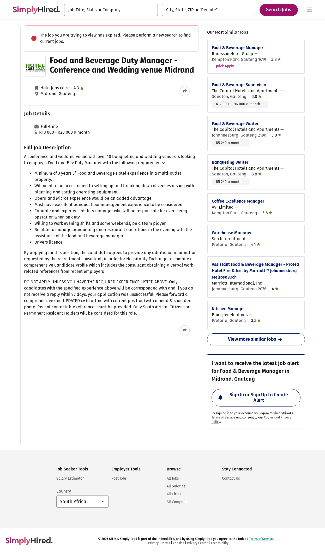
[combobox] (111, 10)
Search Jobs (278, 10)
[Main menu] (309, 10)
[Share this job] (184, 91)
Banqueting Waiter (230, 162)
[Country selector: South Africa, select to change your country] (82, 502)
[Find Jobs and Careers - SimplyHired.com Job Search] (36, 10)
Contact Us (231, 478)
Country (63, 491)
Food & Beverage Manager (237, 47)
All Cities (174, 494)
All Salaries (176, 486)
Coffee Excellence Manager (238, 201)
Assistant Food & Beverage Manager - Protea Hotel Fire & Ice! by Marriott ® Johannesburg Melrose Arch (255, 271)
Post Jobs (119, 478)
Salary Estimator (70, 478)
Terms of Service (223, 417)
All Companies (178, 502)
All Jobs (173, 478)
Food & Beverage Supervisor (239, 84)
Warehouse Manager (232, 232)
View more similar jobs (256, 339)
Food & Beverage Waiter (235, 123)
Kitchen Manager (228, 308)
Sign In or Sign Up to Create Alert (253, 397)
